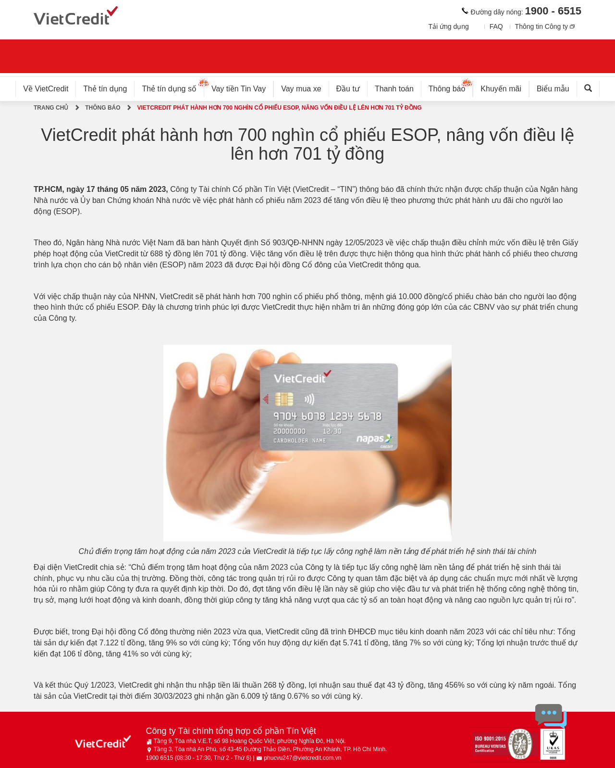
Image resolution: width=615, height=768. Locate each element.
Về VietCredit (45, 89)
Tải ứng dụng (448, 26)
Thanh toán (394, 89)
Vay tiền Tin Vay (242, 87)
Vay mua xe (301, 89)
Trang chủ (51, 107)
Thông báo (451, 87)
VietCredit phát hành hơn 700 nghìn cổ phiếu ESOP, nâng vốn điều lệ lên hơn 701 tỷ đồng (279, 107)
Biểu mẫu (553, 89)
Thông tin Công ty (541, 26)
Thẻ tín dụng (105, 89)
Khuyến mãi (500, 89)
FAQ (496, 26)
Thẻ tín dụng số (173, 87)
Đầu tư (348, 89)
